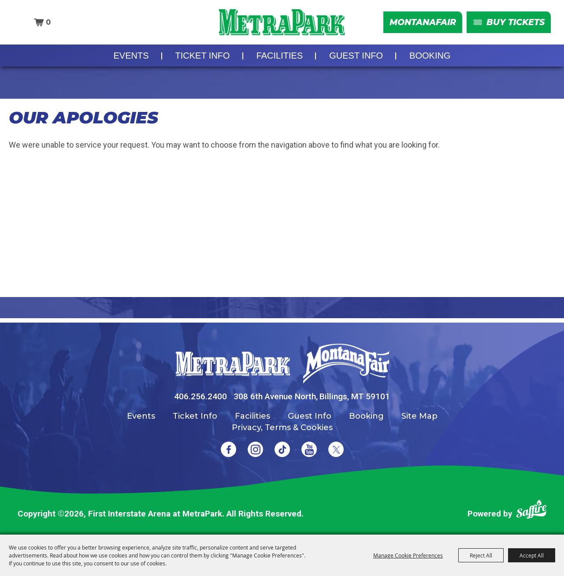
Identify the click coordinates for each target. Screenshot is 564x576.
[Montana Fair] (346, 363)
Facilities (279, 55)
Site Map (419, 416)
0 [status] (48, 22)
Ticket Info (202, 55)
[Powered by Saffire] (531, 511)
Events (131, 55)
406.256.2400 (200, 396)
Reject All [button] (481, 555)
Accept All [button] (531, 555)
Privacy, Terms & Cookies (282, 427)
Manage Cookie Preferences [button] (408, 555)
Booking (429, 55)
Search (22, 22)
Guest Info (356, 55)
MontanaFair (423, 22)
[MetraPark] (232, 364)
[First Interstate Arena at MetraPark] (282, 22)
